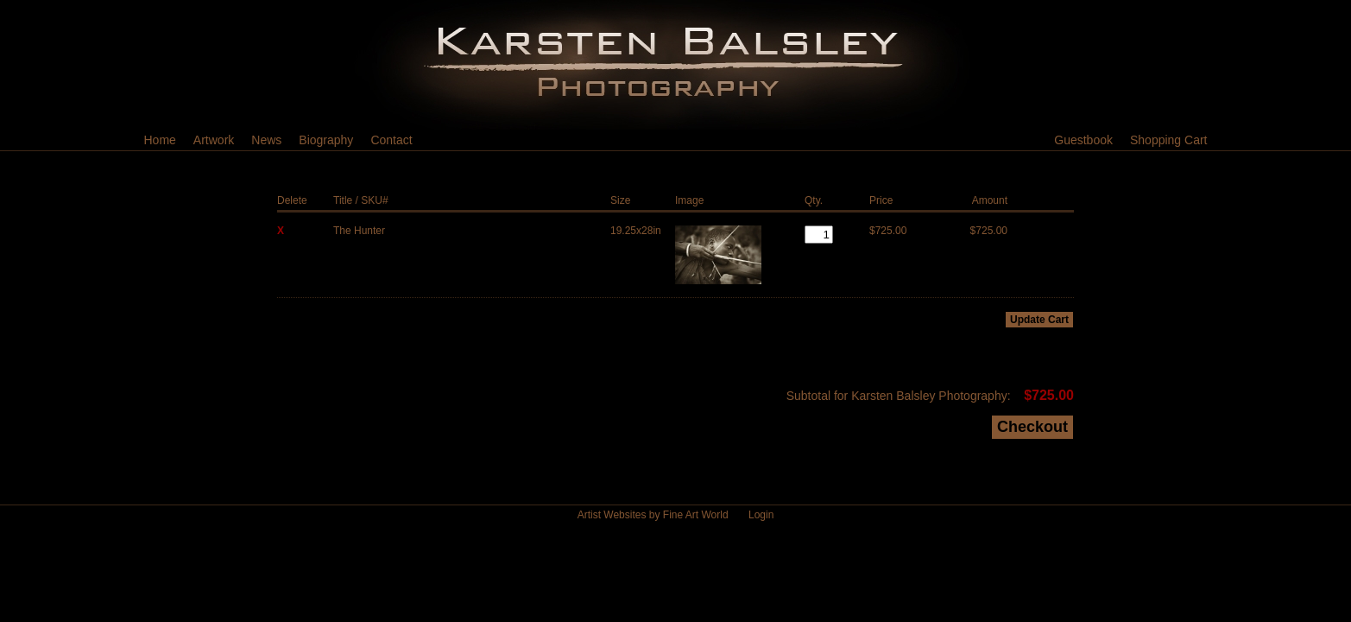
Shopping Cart (1169, 140)
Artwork (213, 140)
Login (760, 515)
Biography (326, 140)
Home (160, 140)
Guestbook (1083, 140)
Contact (391, 140)
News (266, 140)
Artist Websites (612, 515)
